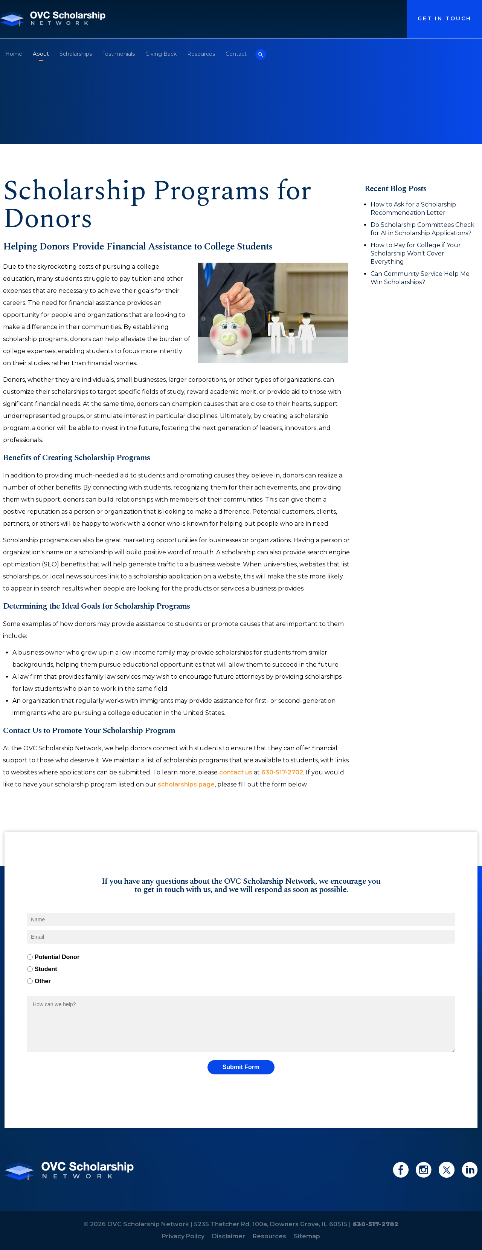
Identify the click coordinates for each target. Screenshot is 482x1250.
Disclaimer (228, 1236)
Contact (236, 53)
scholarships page (186, 784)
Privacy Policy (183, 1236)
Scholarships (75, 53)
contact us (235, 772)
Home (13, 53)
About (41, 53)
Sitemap (307, 1236)
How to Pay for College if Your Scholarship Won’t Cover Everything (416, 253)
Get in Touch (444, 18)
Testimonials (118, 53)
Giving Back (161, 53)
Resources (201, 53)
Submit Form (241, 1067)
